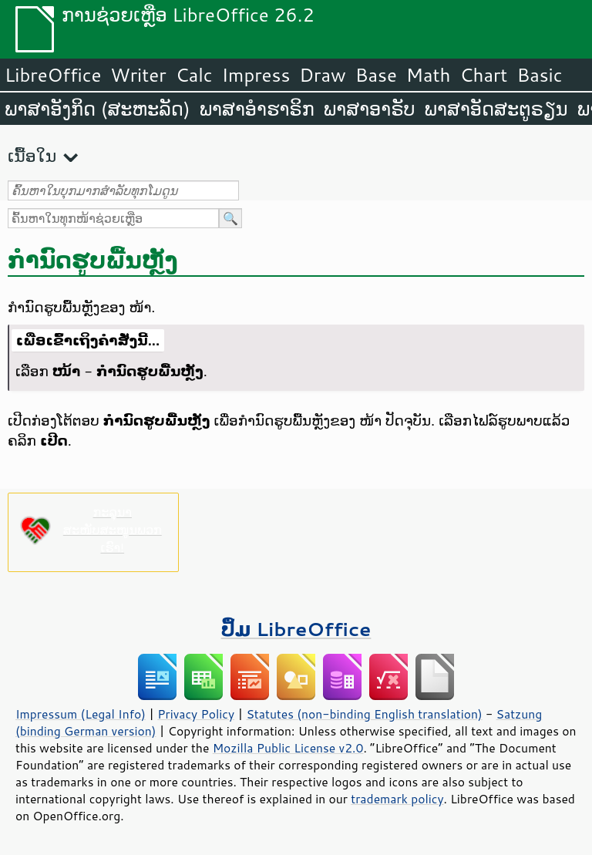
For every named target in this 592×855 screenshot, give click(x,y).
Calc (194, 75)
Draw (322, 75)
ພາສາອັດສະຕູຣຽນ (496, 109)
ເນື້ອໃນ (32, 155)
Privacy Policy (195, 713)
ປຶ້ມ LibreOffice (296, 628)
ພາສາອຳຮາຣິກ (257, 109)
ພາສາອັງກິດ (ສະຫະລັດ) (97, 109)
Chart (483, 75)
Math (428, 75)
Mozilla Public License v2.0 (288, 747)
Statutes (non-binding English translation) (364, 713)
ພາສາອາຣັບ (369, 109)
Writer (138, 75)
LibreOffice (53, 75)
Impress (256, 75)
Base (376, 75)
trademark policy (397, 798)
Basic (539, 75)
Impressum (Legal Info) (80, 713)
